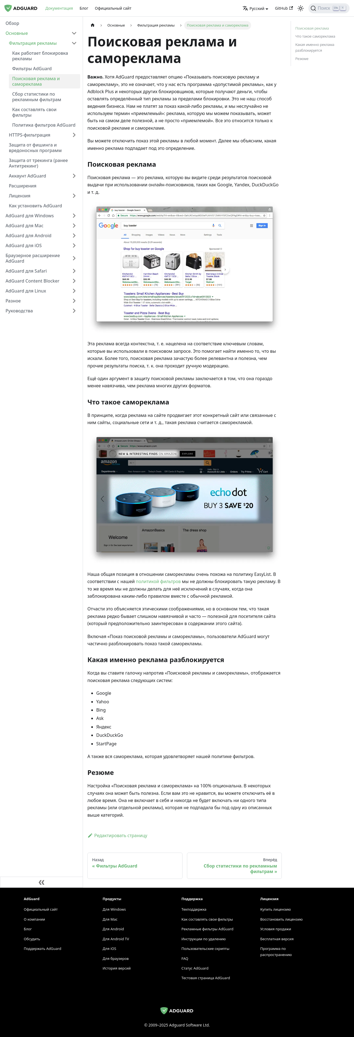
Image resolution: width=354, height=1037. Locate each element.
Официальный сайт (113, 8)
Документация (59, 8)
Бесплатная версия (277, 938)
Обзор (12, 23)
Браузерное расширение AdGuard (33, 258)
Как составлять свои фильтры (34, 112)
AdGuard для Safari (26, 271)
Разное (13, 301)
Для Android (113, 928)
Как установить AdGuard (35, 206)
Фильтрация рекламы (33, 43)
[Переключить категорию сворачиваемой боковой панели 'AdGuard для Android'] (74, 235)
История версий (117, 968)
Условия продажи (275, 928)
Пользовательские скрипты (205, 948)
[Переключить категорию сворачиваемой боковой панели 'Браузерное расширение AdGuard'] (74, 258)
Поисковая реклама (312, 28)
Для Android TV (116, 938)
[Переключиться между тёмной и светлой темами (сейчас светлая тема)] (300, 8)
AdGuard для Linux (26, 291)
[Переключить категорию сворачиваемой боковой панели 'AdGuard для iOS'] (74, 245)
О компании (34, 919)
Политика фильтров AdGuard (44, 125)
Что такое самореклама (315, 36)
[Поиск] (329, 8)
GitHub (284, 8)
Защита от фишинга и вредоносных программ (35, 147)
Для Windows (114, 909)
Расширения (23, 186)
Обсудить (32, 938)
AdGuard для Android (28, 236)
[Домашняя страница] (92, 25)
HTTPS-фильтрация (29, 135)
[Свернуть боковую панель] (41, 882)
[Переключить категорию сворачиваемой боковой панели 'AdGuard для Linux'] (74, 290)
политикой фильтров (158, 581)
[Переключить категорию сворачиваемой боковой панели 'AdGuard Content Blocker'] (74, 280)
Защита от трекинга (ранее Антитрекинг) (38, 163)
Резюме (301, 58)
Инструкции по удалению (203, 938)
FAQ (184, 958)
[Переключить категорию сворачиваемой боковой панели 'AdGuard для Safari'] (74, 271)
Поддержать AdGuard (42, 948)
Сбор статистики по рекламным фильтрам (36, 97)
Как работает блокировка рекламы (40, 56)
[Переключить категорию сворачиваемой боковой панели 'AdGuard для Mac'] (74, 225)
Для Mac (110, 919)
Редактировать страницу (117, 835)
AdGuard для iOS (24, 245)
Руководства (19, 311)
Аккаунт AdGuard (27, 176)
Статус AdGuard (195, 968)
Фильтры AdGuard (32, 69)
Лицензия (19, 196)
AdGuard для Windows (30, 216)
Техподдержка (193, 909)
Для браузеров (116, 958)
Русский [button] (253, 8)
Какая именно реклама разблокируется (314, 47)
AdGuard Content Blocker (32, 281)
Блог (84, 8)
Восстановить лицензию (281, 919)
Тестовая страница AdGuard (205, 977)
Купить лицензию (275, 909)
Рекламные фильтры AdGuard (207, 928)
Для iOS (109, 948)
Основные (17, 33)
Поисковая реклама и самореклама (36, 81)
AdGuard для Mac (24, 226)
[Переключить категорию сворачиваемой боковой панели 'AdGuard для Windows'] (74, 215)
